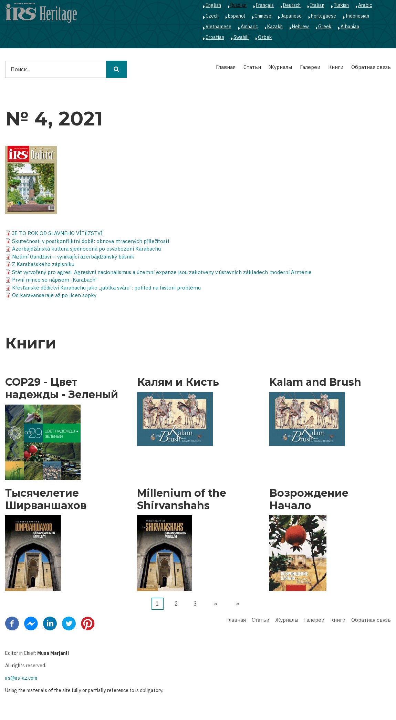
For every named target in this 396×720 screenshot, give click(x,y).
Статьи (252, 67)
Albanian (350, 26)
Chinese (262, 16)
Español (236, 16)
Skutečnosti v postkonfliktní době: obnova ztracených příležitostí (90, 241)
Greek (324, 26)
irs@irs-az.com (21, 678)
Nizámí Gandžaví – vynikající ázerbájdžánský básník (73, 256)
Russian (238, 5)
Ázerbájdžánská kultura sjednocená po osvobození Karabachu (86, 248)
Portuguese (323, 16)
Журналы (280, 67)
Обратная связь (371, 67)
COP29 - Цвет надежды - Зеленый (61, 388)
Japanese (291, 16)
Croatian (215, 37)
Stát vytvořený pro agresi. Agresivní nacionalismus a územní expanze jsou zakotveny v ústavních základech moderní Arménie (162, 272)
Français (265, 5)
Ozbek (265, 37)
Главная (226, 67)
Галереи (310, 67)
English (213, 5)
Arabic (365, 5)
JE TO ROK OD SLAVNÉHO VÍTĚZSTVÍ (57, 233)
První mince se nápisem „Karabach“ (54, 279)
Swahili (241, 37)
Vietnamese (218, 26)
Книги (335, 67)
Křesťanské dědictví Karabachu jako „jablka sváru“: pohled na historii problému (106, 287)
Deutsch (292, 5)
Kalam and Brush (315, 382)
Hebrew (300, 26)
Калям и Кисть (178, 382)
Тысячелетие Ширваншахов (45, 499)
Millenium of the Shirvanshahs (181, 499)
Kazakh (275, 26)
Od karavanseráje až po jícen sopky (54, 295)
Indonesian (357, 16)
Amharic (249, 26)
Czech (212, 16)
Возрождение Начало (308, 499)
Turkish (341, 5)
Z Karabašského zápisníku (43, 264)
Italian (317, 5)
